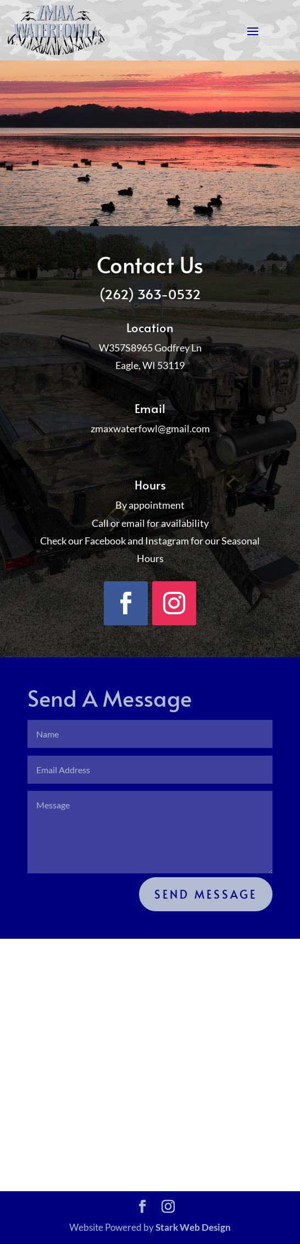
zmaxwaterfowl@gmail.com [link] (150, 428)
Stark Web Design (193, 1227)
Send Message (205, 894)
